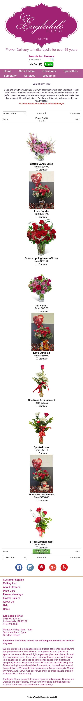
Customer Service (13, 579)
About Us (8, 601)
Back (5, 119)
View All (41, 113)
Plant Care (9, 590)
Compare (76, 113)
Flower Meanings (13, 594)
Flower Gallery (11, 598)
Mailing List (9, 583)
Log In (49, 64)
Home (7, 71)
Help (5, 605)
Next (77, 119)
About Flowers (11, 587)
